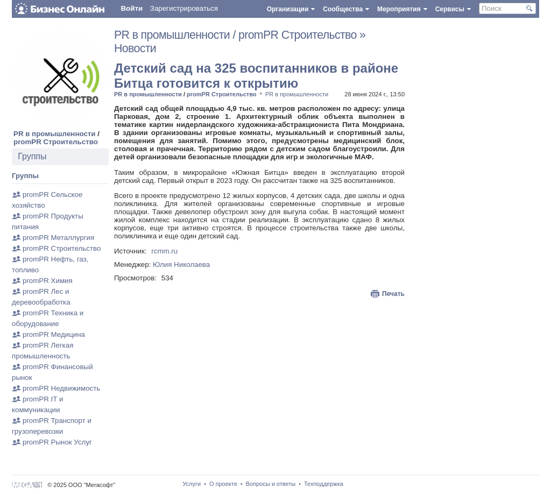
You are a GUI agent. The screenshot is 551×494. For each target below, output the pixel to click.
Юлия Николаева (181, 264)
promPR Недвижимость (61, 388)
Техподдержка (323, 484)
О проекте (223, 484)
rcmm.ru (164, 251)
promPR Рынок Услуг (57, 442)
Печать (393, 294)
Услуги (191, 484)
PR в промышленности (54, 134)
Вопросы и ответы (271, 484)
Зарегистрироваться (184, 8)
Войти (132, 8)
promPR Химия (48, 281)
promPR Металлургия (58, 238)
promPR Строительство (55, 142)
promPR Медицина (54, 334)
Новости (135, 48)
